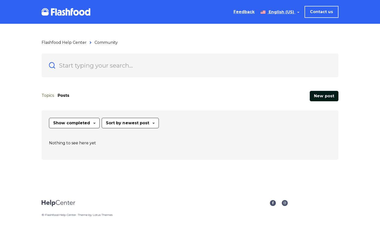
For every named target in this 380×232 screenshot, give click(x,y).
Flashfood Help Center (64, 42)
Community (106, 42)
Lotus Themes (103, 215)
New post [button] (324, 96)
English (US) (281, 12)
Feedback (244, 11)
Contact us (321, 11)
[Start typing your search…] (190, 65)
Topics (48, 95)
